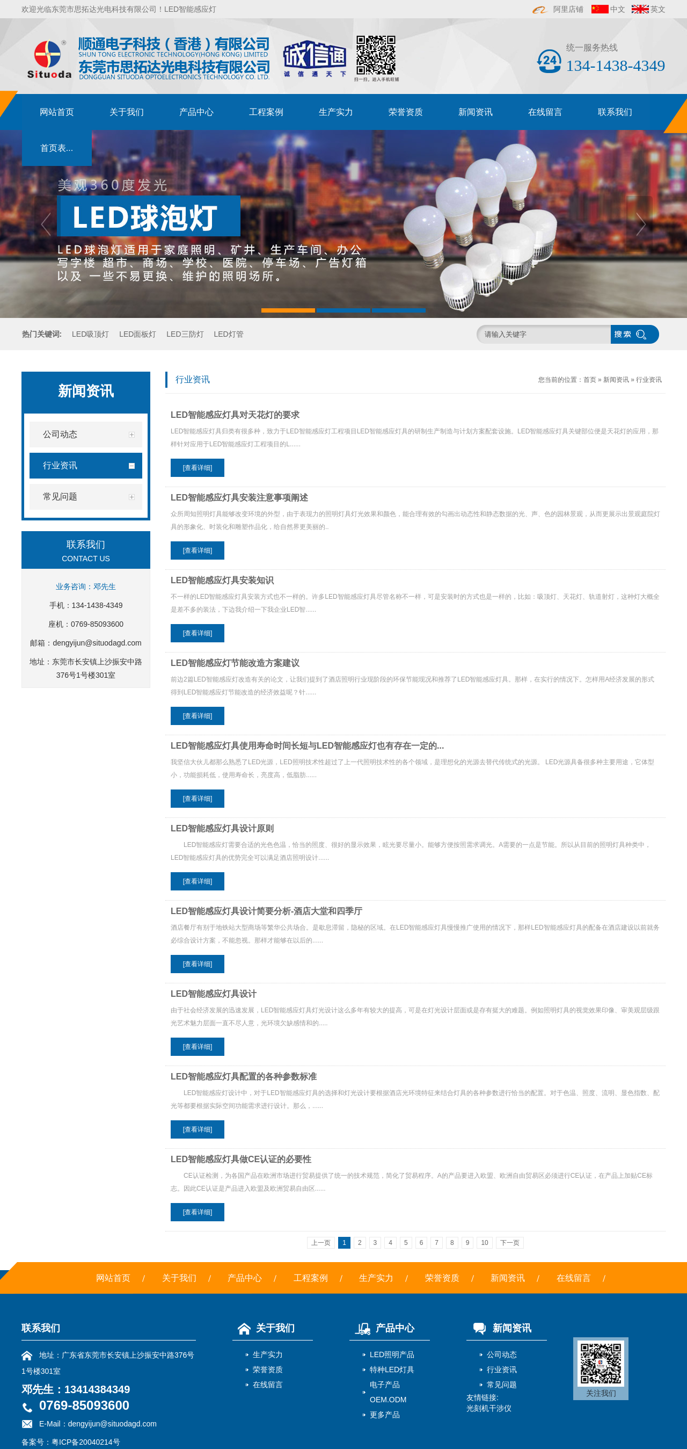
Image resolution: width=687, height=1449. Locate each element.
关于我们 (126, 112)
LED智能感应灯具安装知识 (222, 580)
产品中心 (196, 112)
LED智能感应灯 (190, 9)
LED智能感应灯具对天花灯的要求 (235, 414)
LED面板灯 (137, 334)
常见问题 (502, 1384)
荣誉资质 (406, 112)
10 (484, 1243)
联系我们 (615, 112)
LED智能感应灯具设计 (214, 993)
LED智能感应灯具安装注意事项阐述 (239, 497)
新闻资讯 (475, 112)
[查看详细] (198, 468)
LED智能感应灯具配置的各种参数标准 (244, 1076)
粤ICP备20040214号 (86, 1442)
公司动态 (502, 1354)
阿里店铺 (558, 9)
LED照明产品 (392, 1354)
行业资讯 (649, 379)
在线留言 (545, 112)
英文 (658, 9)
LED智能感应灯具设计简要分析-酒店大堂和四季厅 (266, 911)
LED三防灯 (184, 334)
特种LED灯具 (392, 1369)
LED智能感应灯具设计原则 (222, 828)
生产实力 (336, 112)
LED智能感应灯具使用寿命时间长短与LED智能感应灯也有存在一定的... (307, 745)
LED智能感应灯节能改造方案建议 (235, 663)
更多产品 (385, 1414)
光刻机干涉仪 (488, 1408)
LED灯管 (228, 334)
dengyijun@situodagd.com (97, 643)
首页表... (56, 148)
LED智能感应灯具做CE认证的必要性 (241, 1159)
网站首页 (57, 112)
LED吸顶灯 (90, 334)
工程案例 (266, 112)
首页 (589, 379)
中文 (617, 9)
